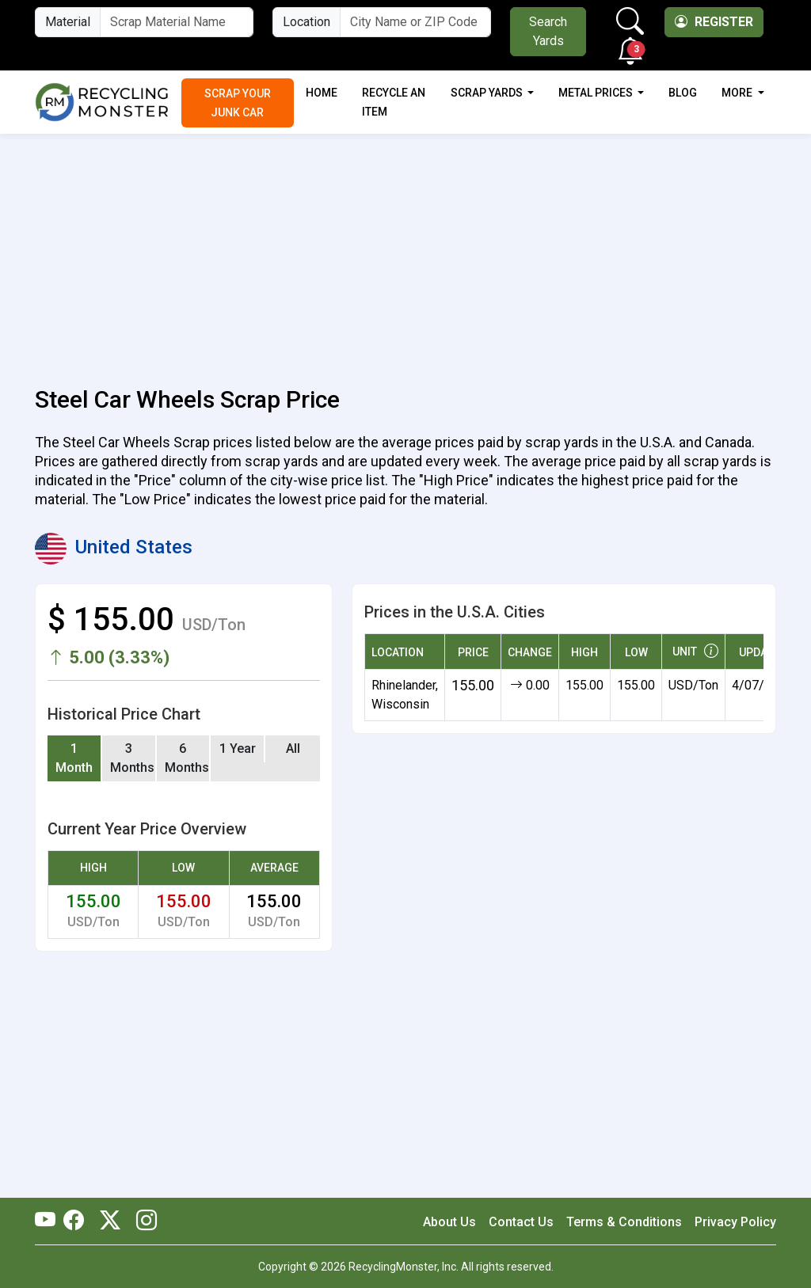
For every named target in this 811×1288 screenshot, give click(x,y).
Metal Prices (596, 92)
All (293, 748)
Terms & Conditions (624, 1221)
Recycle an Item (393, 102)
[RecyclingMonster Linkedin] (142, 1221)
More (738, 92)
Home (321, 92)
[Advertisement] (405, 251)
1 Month (74, 758)
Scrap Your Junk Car (237, 103)
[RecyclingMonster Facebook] (77, 1221)
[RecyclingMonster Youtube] (49, 1221)
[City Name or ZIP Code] (415, 22)
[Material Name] (176, 22)
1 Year (237, 748)
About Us (449, 1221)
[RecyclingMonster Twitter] (110, 1221)
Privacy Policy (735, 1221)
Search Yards (548, 31)
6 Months (187, 758)
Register (714, 21)
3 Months (132, 758)
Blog (682, 92)
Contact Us (521, 1221)
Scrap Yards (488, 92)
